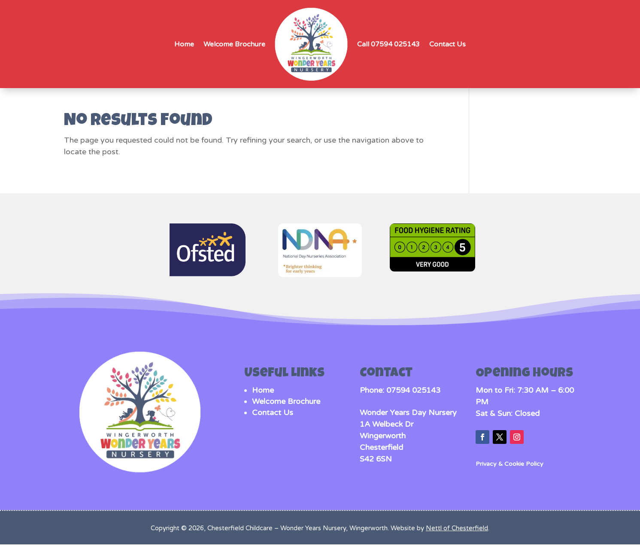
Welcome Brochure (234, 44)
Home (184, 44)
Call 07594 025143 (388, 44)
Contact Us (447, 44)
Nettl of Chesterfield (457, 528)
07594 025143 (413, 390)
